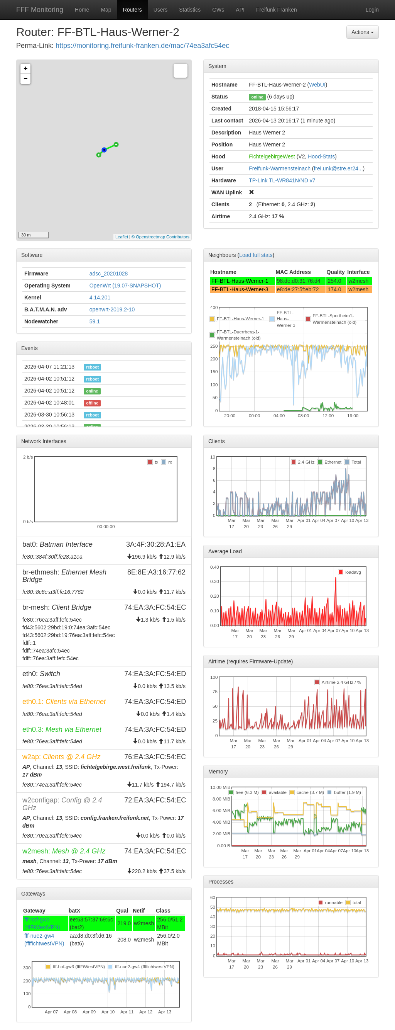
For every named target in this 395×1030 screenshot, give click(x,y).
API (240, 10)
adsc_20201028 (108, 273)
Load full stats (255, 255)
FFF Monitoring (39, 10)
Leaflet (121, 237)
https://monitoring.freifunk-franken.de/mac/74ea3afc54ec (142, 45)
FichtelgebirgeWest (272, 156)
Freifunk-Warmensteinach (280, 168)
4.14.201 (100, 297)
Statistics (190, 10)
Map (106, 10)
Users (161, 10)
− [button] (26, 78)
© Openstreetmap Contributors (160, 237)
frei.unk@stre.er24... (338, 168)
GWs (218, 10)
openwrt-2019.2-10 (112, 309)
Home (82, 10)
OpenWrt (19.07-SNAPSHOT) (125, 285)
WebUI (317, 85)
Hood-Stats (321, 156)
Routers (132, 10)
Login (372, 10)
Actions (362, 32)
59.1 (94, 321)
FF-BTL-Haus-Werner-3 (239, 289)
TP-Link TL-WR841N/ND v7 (282, 180)
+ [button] (26, 68)
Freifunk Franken (276, 10)
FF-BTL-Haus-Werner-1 (239, 281)
